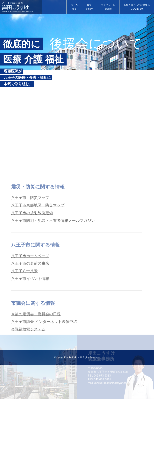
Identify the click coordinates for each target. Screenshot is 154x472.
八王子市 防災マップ (31, 233)
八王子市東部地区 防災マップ (39, 241)
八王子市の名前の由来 (31, 301)
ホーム (74, 7)
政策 (89, 7)
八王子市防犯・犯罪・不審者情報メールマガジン (55, 257)
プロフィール (108, 7)
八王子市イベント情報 (31, 317)
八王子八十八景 (25, 309)
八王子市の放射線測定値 (33, 249)
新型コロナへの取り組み (137, 7)
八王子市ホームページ (31, 293)
